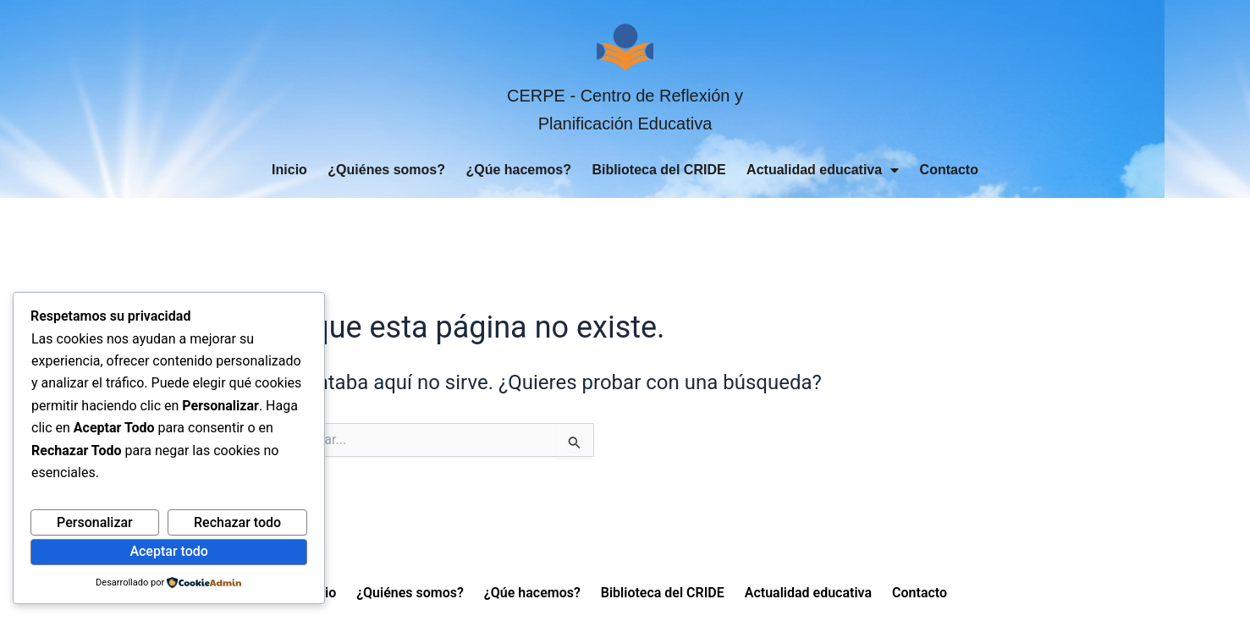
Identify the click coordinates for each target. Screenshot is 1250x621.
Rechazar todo (237, 522)
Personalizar (95, 522)
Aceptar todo (168, 551)
